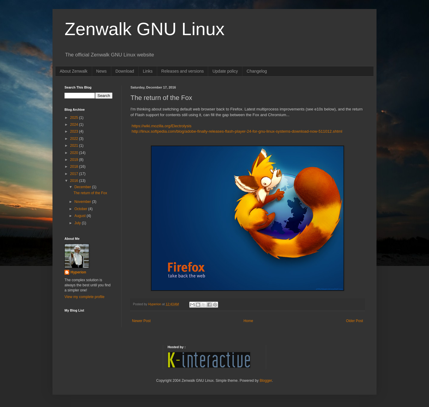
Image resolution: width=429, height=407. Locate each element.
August (80, 216)
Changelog (257, 71)
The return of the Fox (90, 193)
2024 (74, 124)
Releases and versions (182, 71)
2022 (74, 139)
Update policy (225, 71)
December (83, 187)
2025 (74, 118)
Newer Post (141, 321)
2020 (74, 153)
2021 (74, 145)
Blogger (266, 380)
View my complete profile (84, 297)
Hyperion (78, 272)
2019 (74, 160)
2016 (74, 181)
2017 (74, 174)
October (81, 209)
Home (248, 321)
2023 (74, 131)
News (101, 71)
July (78, 223)
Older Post (354, 321)
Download (125, 71)
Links (148, 71)
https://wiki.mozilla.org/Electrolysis (160, 126)
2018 (74, 166)
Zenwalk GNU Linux (144, 29)
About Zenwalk (74, 71)
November (83, 202)
